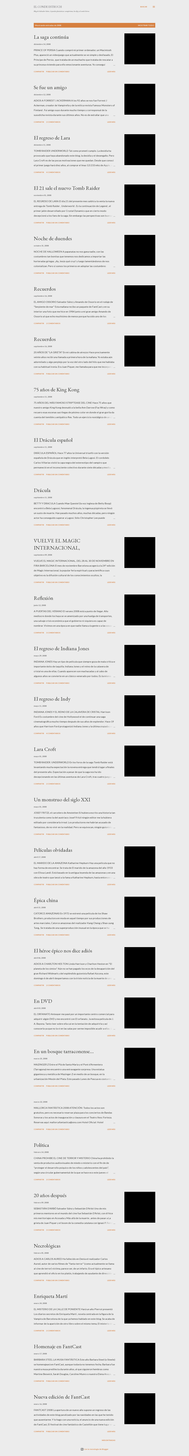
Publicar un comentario (57, 72)
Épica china (46, 900)
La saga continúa (51, 36)
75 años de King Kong (56, 389)
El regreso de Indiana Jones (61, 648)
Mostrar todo (146, 25)
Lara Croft (45, 749)
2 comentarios (53, 122)
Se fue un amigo (50, 87)
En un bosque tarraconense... (64, 1051)
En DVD (43, 1001)
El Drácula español (53, 439)
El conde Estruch (48, 7)
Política (41, 1145)
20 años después (50, 1195)
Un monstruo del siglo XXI (62, 799)
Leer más (111, 72)
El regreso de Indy (52, 698)
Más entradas (108, 1440)
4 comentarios (53, 172)
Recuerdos (45, 288)
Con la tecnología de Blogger (94, 1449)
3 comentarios (53, 633)
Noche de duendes (53, 238)
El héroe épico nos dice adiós (63, 950)
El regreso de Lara (52, 137)
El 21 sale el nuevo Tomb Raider (67, 188)
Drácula (42, 490)
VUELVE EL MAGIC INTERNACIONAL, (57, 544)
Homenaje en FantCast (57, 1346)
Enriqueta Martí (50, 1296)
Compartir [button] (39, 72)
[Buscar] (143, 6)
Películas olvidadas (53, 849)
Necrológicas (47, 1245)
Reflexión (43, 598)
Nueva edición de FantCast (62, 1396)
